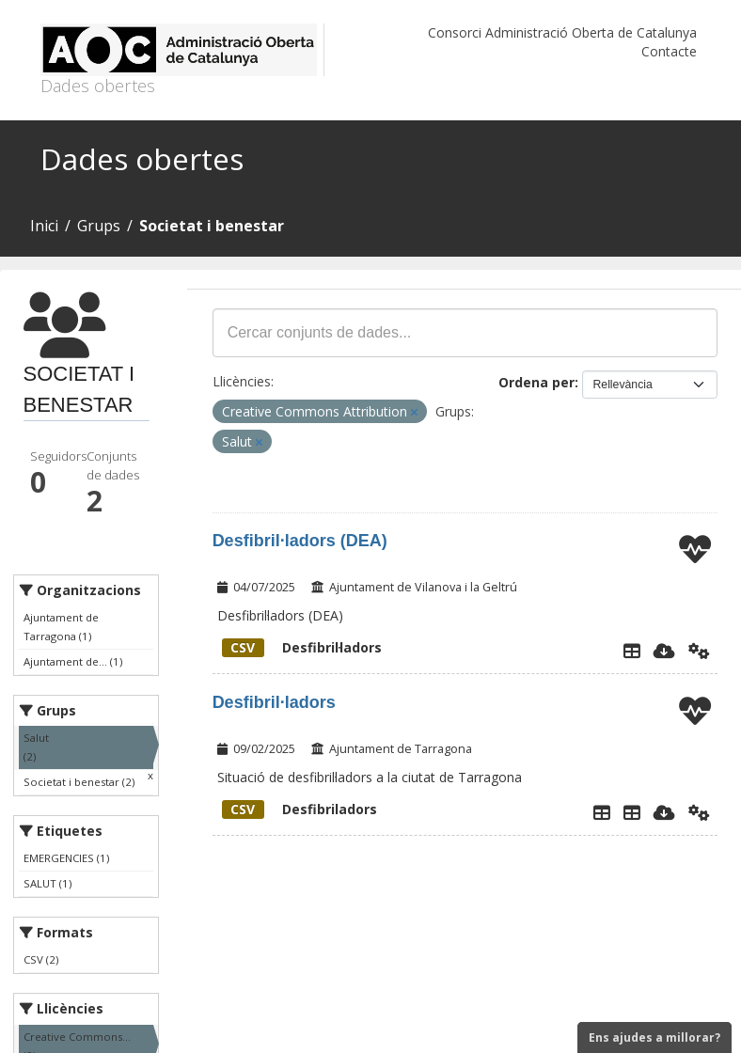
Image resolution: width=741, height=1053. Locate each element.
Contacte (669, 51)
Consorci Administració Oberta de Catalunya (562, 32)
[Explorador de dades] (631, 650)
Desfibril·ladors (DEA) (300, 540)
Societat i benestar (211, 225)
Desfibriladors (299, 809)
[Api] (699, 650)
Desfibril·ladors (302, 647)
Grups (98, 225)
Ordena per (536, 382)
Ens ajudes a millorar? (654, 1037)
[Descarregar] (664, 650)
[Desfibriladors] (631, 812)
